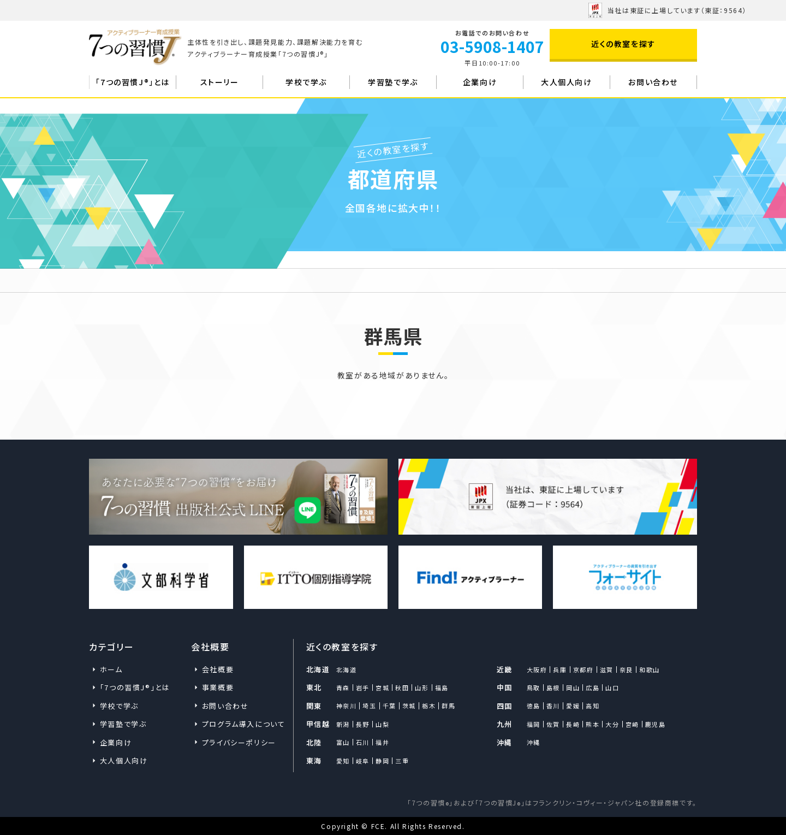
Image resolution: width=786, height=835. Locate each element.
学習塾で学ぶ (393, 81)
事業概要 (218, 687)
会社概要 (218, 669)
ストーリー (219, 81)
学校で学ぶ (306, 81)
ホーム (109, 280)
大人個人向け (566, 81)
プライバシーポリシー (239, 742)
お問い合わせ (653, 81)
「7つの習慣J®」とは (133, 81)
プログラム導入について (242, 724)
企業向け (480, 81)
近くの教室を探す (623, 43)
